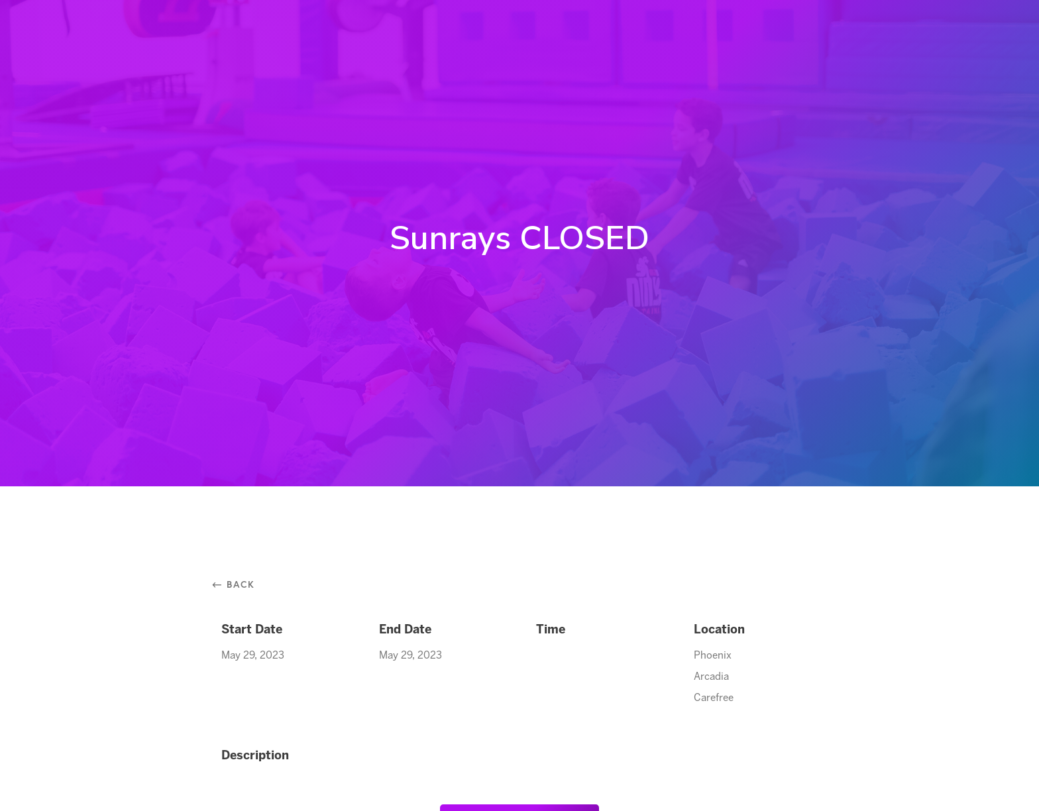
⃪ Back (238, 584)
